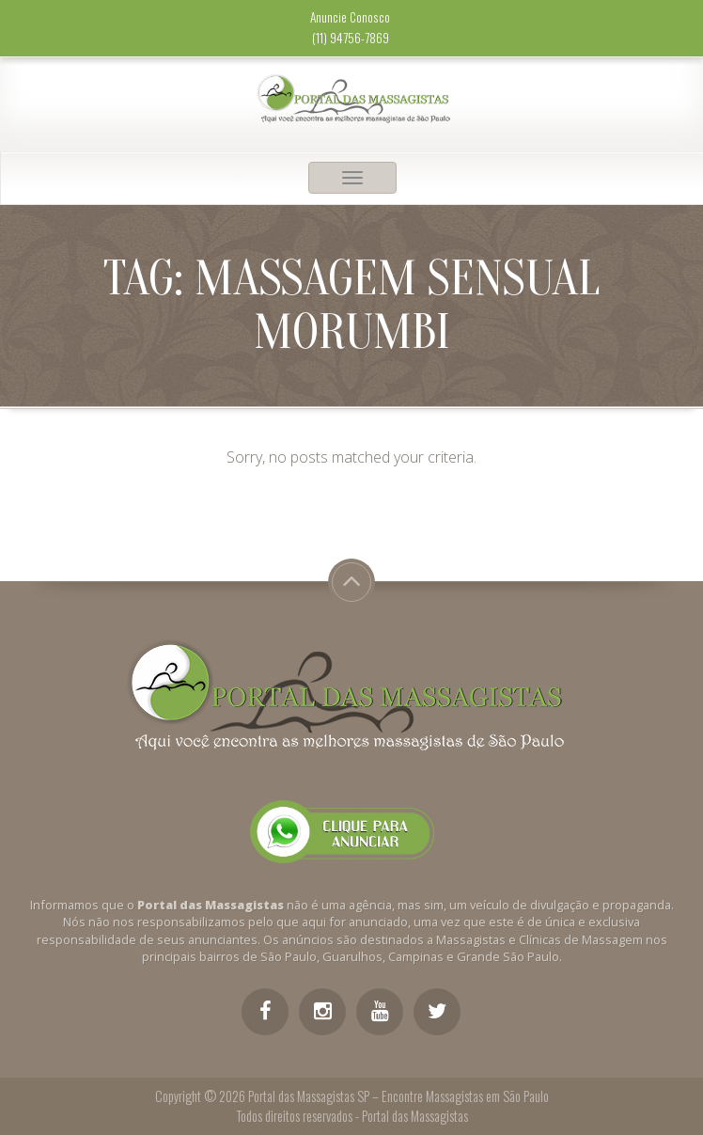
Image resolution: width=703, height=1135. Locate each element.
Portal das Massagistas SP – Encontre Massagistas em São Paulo (398, 1096)
